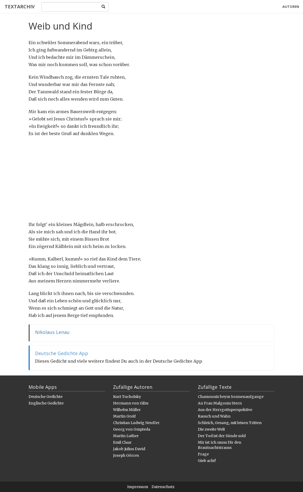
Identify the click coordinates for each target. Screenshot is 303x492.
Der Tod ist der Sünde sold (222, 435)
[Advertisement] (151, 179)
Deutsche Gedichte (46, 396)
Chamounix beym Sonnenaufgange (230, 396)
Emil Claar (122, 442)
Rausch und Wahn (214, 416)
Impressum (137, 486)
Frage (203, 454)
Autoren (290, 6)
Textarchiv (19, 6)
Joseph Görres (126, 455)
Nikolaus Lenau (52, 332)
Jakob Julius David (129, 449)
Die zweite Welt (211, 429)
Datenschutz (163, 486)
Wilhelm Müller (127, 409)
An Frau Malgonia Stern (220, 403)
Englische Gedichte (46, 403)
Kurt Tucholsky (127, 396)
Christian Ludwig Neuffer (136, 422)
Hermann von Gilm (130, 403)
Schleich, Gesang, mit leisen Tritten (230, 422)
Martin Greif (124, 416)
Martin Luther (126, 435)
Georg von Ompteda (131, 429)
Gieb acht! (207, 460)
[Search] (69, 6)
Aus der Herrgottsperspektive (225, 409)
